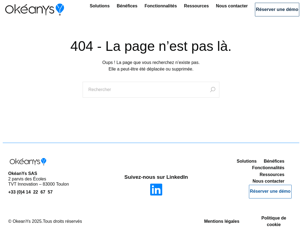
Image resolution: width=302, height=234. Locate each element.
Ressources (184, 10)
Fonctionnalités (148, 10)
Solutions (88, 10)
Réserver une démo (271, 11)
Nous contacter (220, 10)
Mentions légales (221, 219)
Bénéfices (115, 10)
